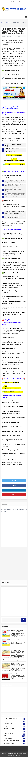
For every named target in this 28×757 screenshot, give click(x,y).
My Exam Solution (13, 753)
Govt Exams (7, 731)
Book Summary (8, 723)
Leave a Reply (16, 36)
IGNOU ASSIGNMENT (9, 733)
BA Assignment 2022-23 (10, 718)
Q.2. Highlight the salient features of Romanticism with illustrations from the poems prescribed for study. (18, 642)
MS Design (17, 755)
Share (14, 485)
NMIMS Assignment (9, 738)
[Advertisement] (14, 564)
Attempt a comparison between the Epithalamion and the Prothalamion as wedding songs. (18, 632)
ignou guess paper (9, 743)
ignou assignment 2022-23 (11, 740)
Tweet (14, 480)
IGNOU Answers (8, 735)
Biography (6, 721)
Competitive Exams (9, 726)
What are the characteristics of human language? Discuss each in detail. (18, 675)
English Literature (9, 728)
